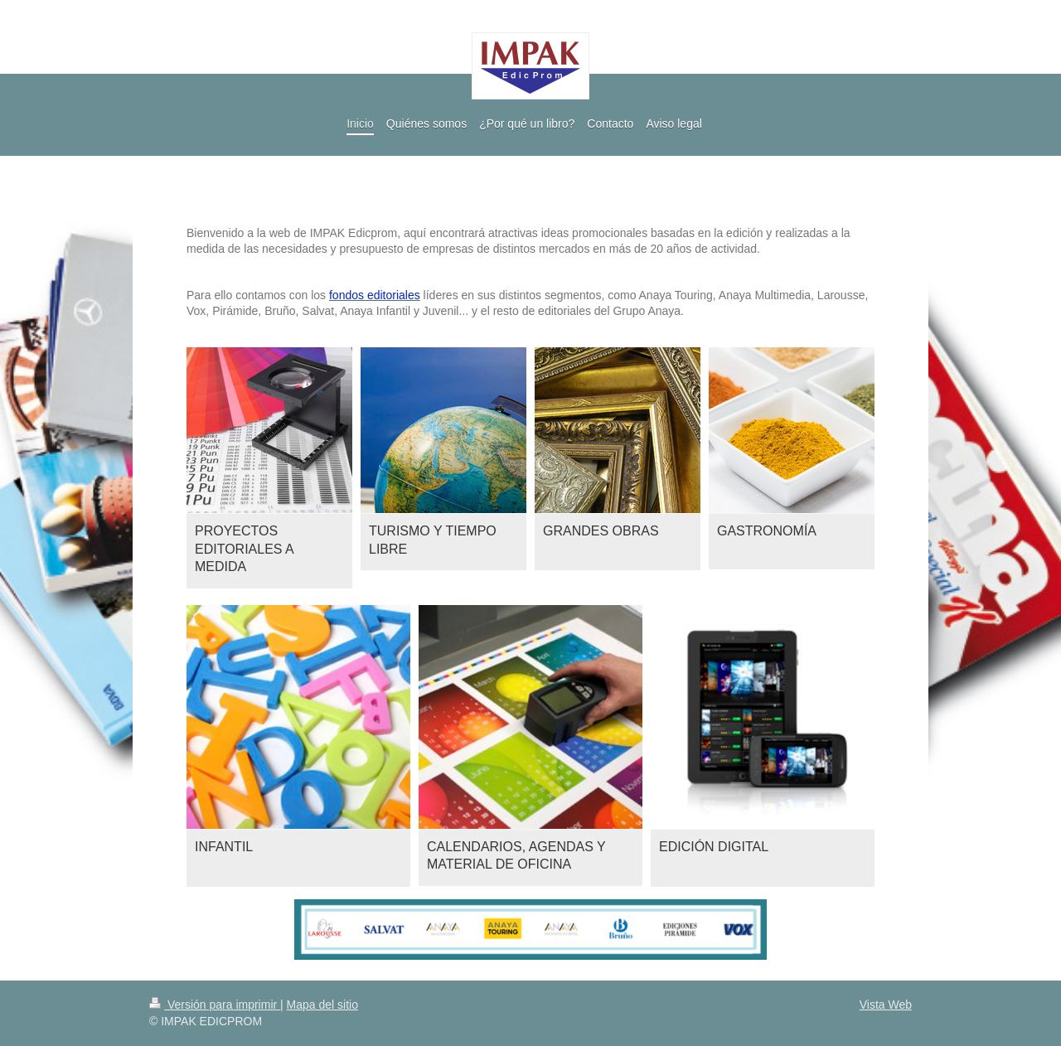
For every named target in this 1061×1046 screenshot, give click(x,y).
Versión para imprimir (214, 1004)
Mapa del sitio (322, 1004)
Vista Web (886, 1004)
